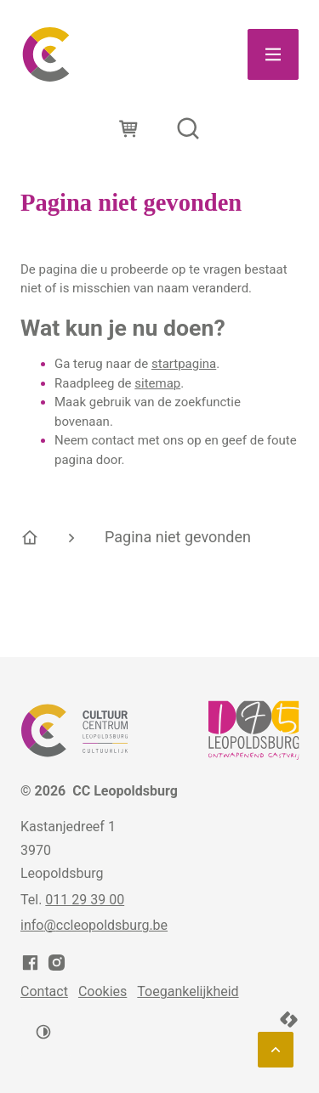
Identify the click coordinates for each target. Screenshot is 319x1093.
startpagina (183, 363)
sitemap (157, 383)
